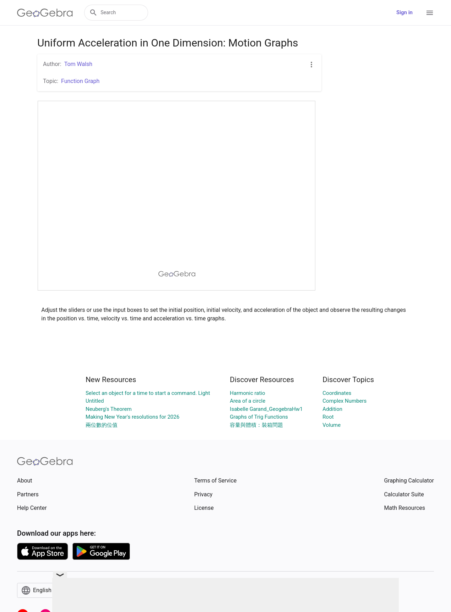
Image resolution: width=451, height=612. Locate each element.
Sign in (404, 12)
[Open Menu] (429, 13)
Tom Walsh (78, 64)
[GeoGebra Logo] (45, 13)
